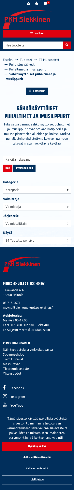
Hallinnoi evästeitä (37, 468)
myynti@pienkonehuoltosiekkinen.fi (28, 307)
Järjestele (11, 216)
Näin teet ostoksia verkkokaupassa (28, 349)
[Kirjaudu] (29, 4)
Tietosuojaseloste (16, 368)
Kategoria (10, 182)
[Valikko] (37, 34)
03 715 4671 (12, 303)
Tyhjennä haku (24, 168)
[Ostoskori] (45, 4)
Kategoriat (37, 91)
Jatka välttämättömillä (37, 457)
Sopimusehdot (13, 354)
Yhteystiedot (12, 373)
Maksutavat (11, 364)
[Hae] (33, 45)
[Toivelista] (37, 4)
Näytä (7, 232)
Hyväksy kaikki (37, 446)
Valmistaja (11, 199)
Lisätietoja (37, 479)
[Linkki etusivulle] (27, 19)
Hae (8, 168)
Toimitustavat (13, 359)
